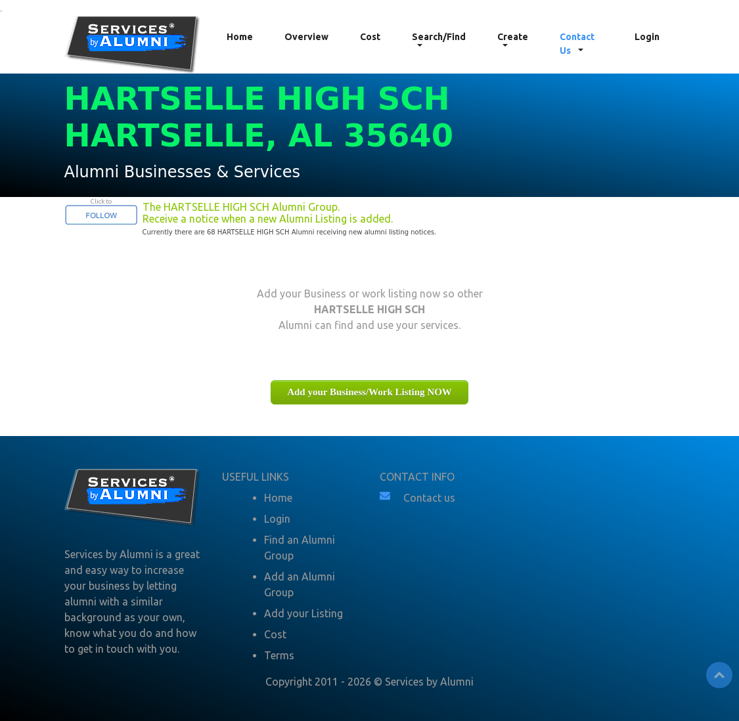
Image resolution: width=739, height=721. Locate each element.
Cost (370, 37)
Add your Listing (303, 613)
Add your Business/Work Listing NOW (369, 392)
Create (512, 37)
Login (647, 37)
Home (240, 37)
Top (719, 675)
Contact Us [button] (577, 44)
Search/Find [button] (439, 37)
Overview (306, 37)
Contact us (429, 498)
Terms (279, 655)
